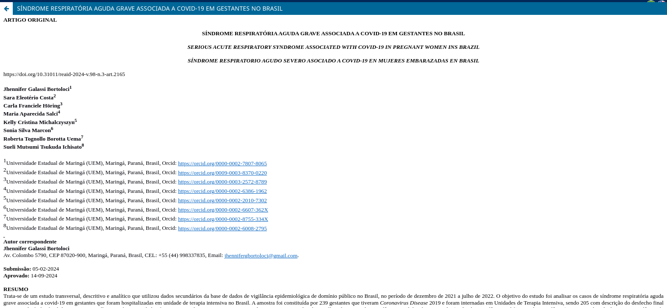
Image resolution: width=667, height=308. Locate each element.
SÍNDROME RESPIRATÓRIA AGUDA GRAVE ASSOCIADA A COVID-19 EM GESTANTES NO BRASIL (149, 8)
